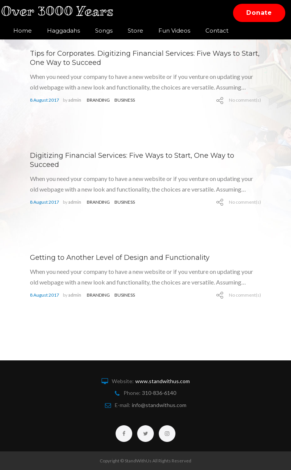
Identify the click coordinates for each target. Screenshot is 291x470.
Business (124, 100)
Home (22, 30)
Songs (104, 30)
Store (135, 30)
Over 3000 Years (62, 13)
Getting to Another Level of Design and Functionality (120, 257)
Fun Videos (174, 30)
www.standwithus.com (162, 381)
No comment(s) (245, 100)
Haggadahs (63, 30)
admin (74, 100)
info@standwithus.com (159, 405)
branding (98, 100)
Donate (259, 12)
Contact (216, 30)
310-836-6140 (159, 393)
